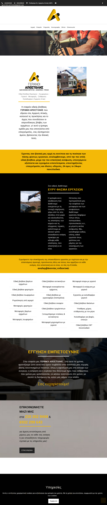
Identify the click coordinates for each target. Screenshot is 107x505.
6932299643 (20, 3)
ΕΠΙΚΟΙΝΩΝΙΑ (27, 450)
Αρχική (33, 27)
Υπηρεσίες (46, 27)
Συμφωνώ (53, 501)
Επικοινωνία (71, 27)
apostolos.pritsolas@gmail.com (13, 5)
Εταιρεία (39, 27)
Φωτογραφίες (55, 27)
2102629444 (8, 3)
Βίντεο (64, 27)
